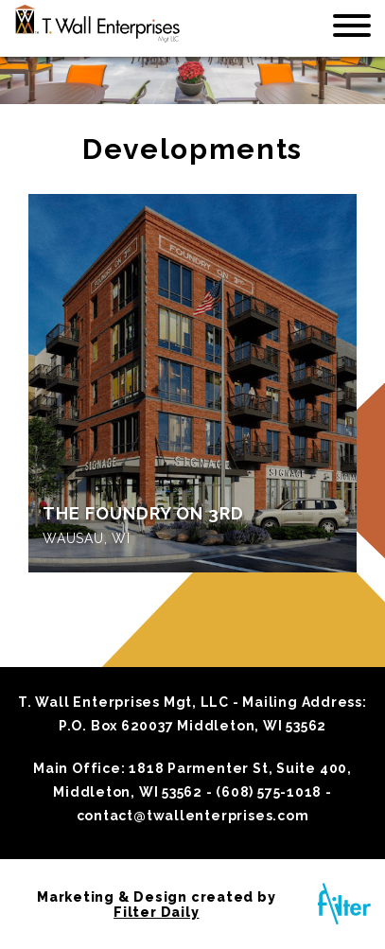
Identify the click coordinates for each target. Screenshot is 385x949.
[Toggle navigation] (352, 29)
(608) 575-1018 (269, 792)
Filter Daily (156, 912)
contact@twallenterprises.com (193, 815)
